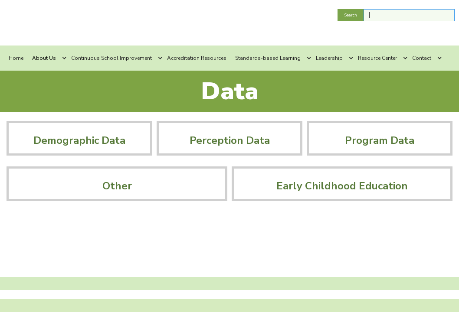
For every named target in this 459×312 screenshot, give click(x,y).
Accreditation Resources (196, 58)
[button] (47, 58)
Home (16, 58)
